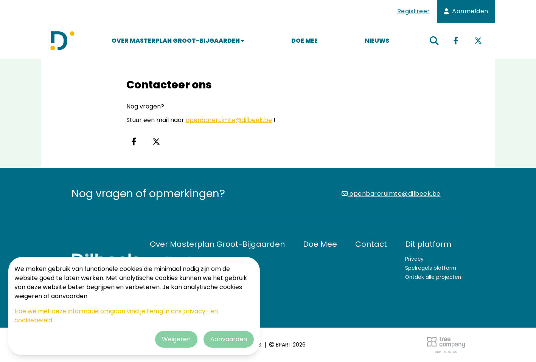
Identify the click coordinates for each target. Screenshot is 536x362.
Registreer (413, 11)
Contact (371, 244)
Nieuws (377, 40)
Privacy (414, 259)
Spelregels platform (430, 268)
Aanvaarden (228, 339)
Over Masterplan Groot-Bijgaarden (178, 40)
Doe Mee (304, 40)
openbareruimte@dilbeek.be (229, 120)
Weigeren (176, 339)
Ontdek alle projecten (433, 277)
